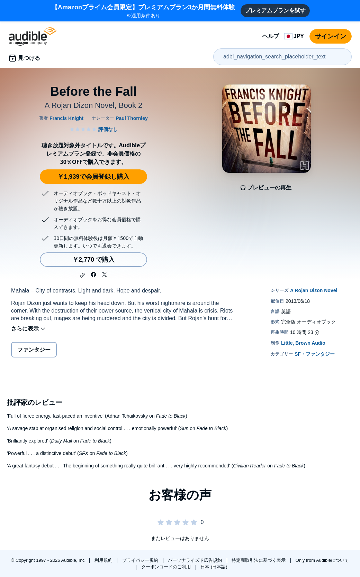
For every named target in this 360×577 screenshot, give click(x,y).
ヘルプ (270, 36)
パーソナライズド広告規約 (195, 560)
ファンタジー (34, 350)
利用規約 (104, 560)
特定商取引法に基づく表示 (259, 560)
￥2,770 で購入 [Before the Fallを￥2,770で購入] (93, 259)
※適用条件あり (143, 10)
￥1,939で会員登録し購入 (93, 176)
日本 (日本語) (213, 566)
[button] (82, 275)
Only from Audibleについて (322, 560)
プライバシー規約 (141, 560)
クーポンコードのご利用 (166, 566)
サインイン (330, 36)
